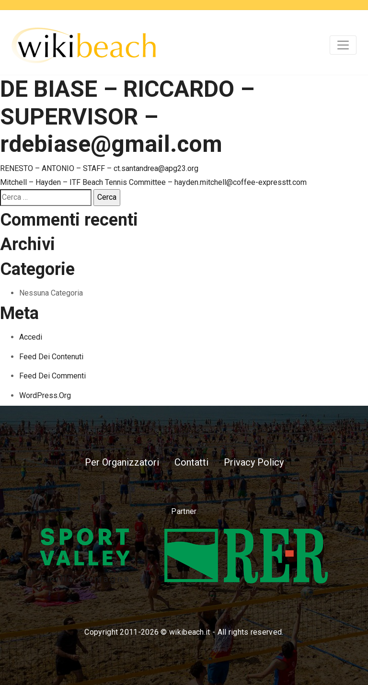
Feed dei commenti (52, 375)
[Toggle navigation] (343, 45)
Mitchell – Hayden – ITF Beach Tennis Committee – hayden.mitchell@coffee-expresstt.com (153, 182)
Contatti (191, 462)
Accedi (30, 337)
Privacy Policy (254, 462)
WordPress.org (45, 395)
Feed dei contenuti (51, 356)
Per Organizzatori (122, 462)
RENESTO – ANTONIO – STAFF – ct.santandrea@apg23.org (99, 168)
